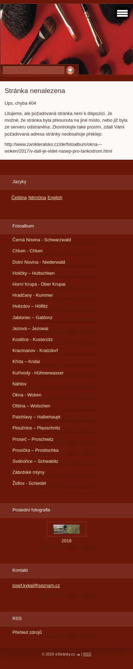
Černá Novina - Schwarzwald (41, 239)
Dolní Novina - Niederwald (38, 262)
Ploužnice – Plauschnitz (36, 428)
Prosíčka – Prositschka (35, 450)
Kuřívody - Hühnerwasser (37, 372)
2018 (66, 540)
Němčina (37, 197)
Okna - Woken (26, 394)
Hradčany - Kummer (32, 295)
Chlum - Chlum (27, 250)
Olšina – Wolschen (31, 405)
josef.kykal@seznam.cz (36, 585)
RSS (87, 654)
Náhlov (19, 383)
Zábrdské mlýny (28, 472)
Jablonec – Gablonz (32, 317)
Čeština (19, 197)
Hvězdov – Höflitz (30, 306)
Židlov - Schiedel (29, 483)
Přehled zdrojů (27, 632)
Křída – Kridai (26, 361)
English (55, 197)
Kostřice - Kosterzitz (32, 339)
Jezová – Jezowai (30, 328)
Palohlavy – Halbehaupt (36, 417)
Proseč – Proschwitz (33, 439)
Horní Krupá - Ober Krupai (38, 284)
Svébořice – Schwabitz (35, 461)
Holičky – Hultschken (33, 273)
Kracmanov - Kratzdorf (35, 350)
